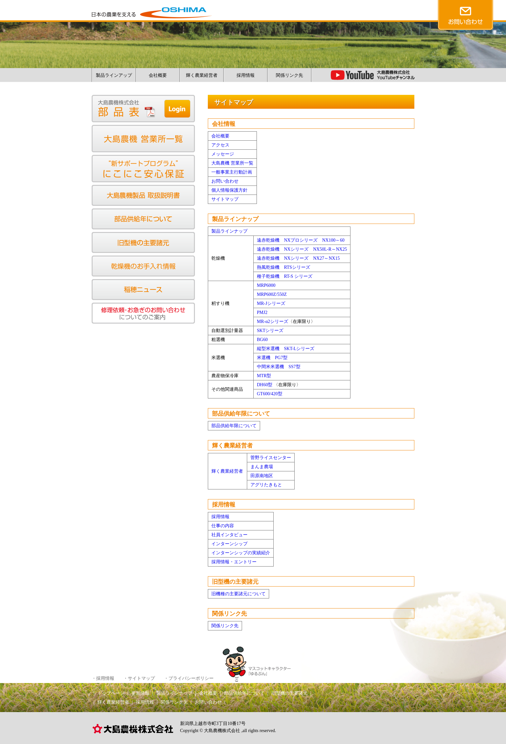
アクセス (220, 145)
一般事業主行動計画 (231, 172)
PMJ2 (262, 312)
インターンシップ (229, 543)
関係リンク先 (289, 75)
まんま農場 (261, 466)
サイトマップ (224, 199)
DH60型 (264, 384)
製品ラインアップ (114, 75)
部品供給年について (244, 693)
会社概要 (158, 75)
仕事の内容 (222, 525)
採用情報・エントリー (234, 561)
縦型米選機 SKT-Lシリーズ (285, 348)
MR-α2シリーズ (272, 321)
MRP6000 (266, 285)
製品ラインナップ (229, 231)
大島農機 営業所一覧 (232, 163)
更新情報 (140, 693)
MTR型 (264, 375)
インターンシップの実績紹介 (240, 552)
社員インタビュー (229, 534)
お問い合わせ (224, 181)
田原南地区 (261, 475)
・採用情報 (103, 678)
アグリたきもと (266, 484)
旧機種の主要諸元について (238, 593)
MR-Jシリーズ (271, 303)
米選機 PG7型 (272, 357)
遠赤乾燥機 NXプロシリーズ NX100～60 (300, 240)
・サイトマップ (139, 678)
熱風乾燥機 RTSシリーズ (283, 267)
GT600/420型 (269, 393)
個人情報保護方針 (229, 190)
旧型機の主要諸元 (289, 693)
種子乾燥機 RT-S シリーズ (284, 276)
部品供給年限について (234, 425)
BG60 (262, 339)
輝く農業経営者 (202, 75)
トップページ (111, 693)
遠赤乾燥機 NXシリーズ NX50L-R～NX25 (302, 249)
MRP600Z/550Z (272, 294)
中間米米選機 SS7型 (278, 366)
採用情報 (246, 75)
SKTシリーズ (270, 330)
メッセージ (222, 154)
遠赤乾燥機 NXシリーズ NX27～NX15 (298, 258)
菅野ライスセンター (270, 457)
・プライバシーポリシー (189, 678)
